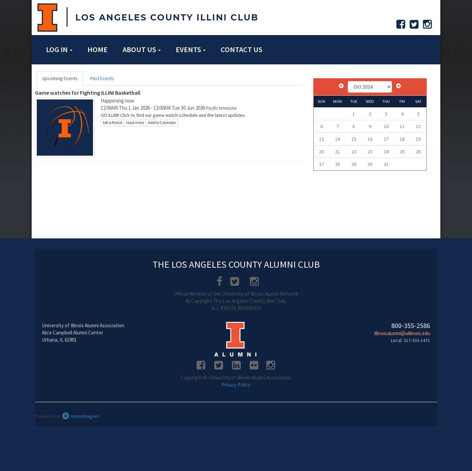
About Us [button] (142, 49)
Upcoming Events (60, 78)
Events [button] (191, 49)
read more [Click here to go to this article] (135, 122)
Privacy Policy (235, 384)
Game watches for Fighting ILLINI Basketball (87, 92)
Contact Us (241, 49)
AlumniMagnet (80, 416)
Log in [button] (59, 49)
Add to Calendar (162, 122)
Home (98, 49)
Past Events (102, 78)
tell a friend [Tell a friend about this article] (112, 122)
